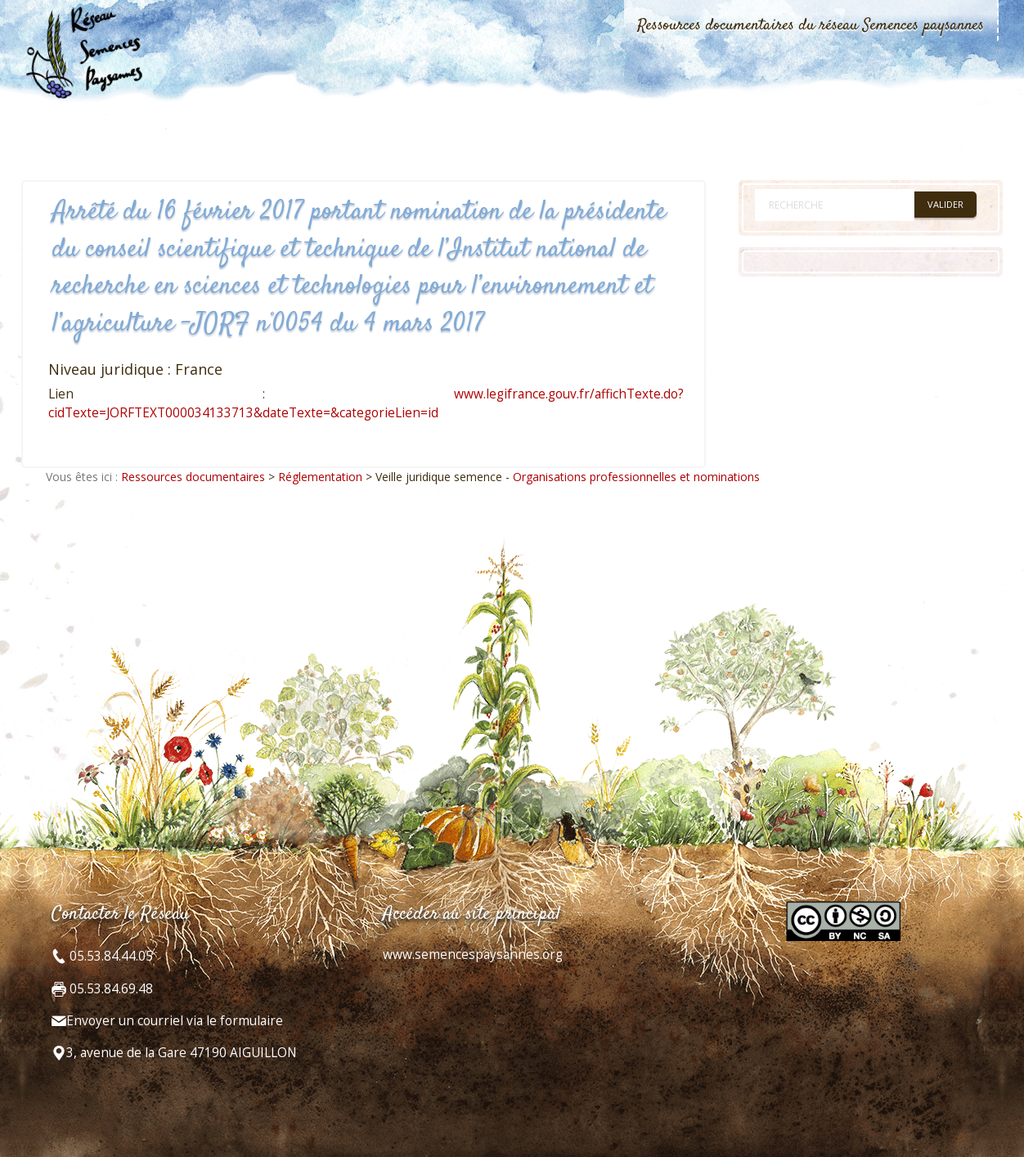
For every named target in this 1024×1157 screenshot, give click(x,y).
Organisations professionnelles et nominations (636, 476)
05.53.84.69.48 (109, 988)
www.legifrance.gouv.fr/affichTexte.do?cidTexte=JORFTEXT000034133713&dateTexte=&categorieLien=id (366, 403)
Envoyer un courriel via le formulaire (174, 1020)
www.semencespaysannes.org (473, 954)
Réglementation (320, 476)
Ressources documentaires (193, 476)
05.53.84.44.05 (109, 956)
